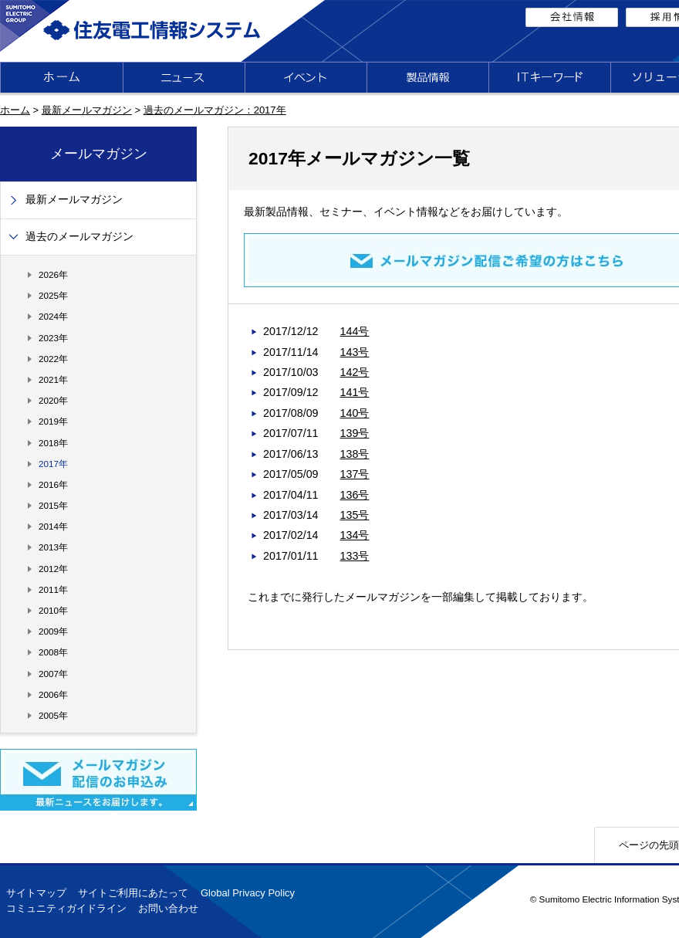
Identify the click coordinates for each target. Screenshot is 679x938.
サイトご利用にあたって (133, 893)
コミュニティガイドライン (66, 908)
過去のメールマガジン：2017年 (215, 110)
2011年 (53, 589)
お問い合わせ (168, 908)
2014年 (53, 526)
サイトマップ (36, 893)
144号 (355, 331)
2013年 (53, 547)
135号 (355, 515)
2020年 (53, 400)
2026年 (53, 274)
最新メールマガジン (87, 110)
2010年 (53, 610)
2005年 (53, 715)
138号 (355, 454)
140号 (355, 413)
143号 (355, 352)
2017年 (53, 464)
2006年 (53, 694)
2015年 (53, 505)
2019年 (53, 421)
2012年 (53, 569)
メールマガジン (98, 153)
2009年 (53, 631)
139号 (355, 433)
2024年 (53, 316)
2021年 (53, 379)
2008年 (53, 652)
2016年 (53, 484)
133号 (355, 556)
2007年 (53, 674)
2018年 (53, 443)
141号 (355, 392)
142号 (355, 372)
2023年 (53, 338)
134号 (355, 535)
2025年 (53, 295)
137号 (355, 474)
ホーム (15, 110)
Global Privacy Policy (248, 893)
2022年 (53, 359)
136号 (355, 495)
